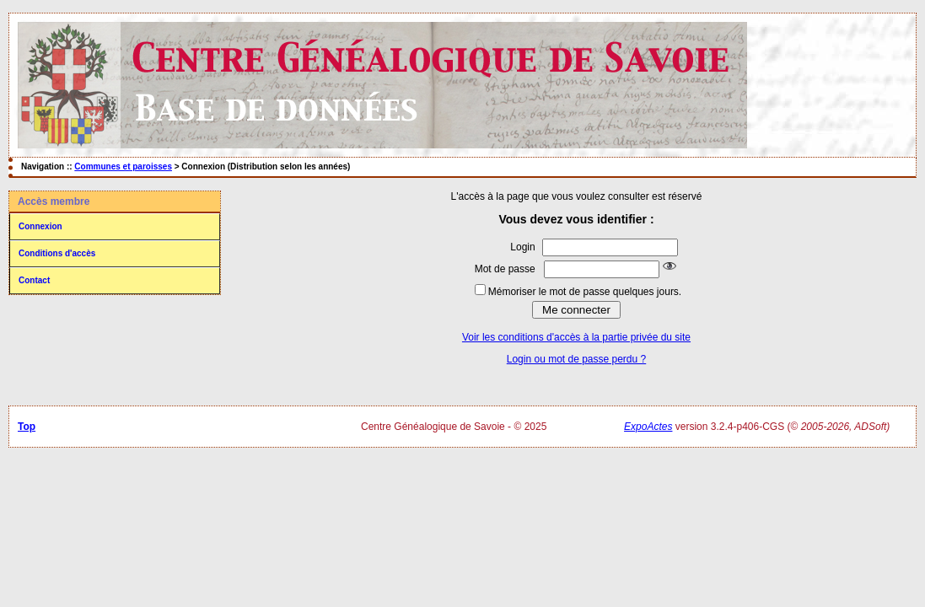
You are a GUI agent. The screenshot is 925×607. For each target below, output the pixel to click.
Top (26, 426)
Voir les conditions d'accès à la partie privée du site (576, 337)
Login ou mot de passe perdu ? (576, 359)
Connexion (40, 226)
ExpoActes (648, 426)
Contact (34, 280)
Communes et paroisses (123, 166)
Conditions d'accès (57, 253)
